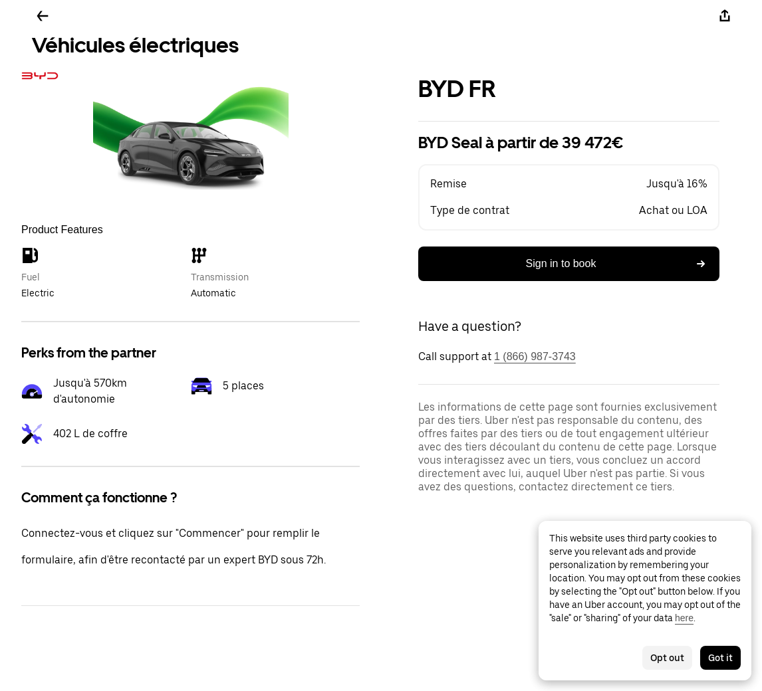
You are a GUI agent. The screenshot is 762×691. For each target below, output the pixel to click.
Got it (720, 657)
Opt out (667, 657)
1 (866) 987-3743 (535, 356)
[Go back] (43, 16)
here (684, 618)
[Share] (725, 16)
